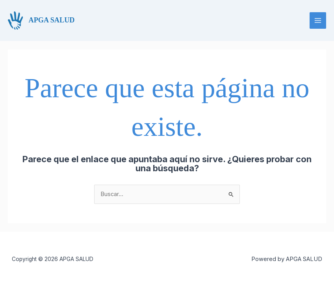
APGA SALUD (52, 20)
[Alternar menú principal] (318, 20)
